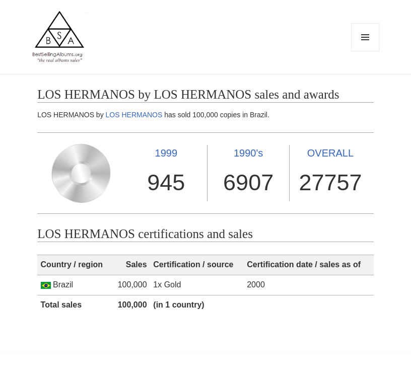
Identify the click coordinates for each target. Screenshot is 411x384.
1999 (166, 153)
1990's (248, 153)
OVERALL (330, 153)
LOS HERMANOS (134, 115)
